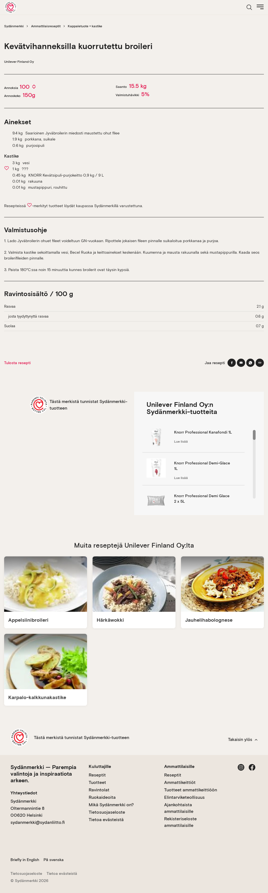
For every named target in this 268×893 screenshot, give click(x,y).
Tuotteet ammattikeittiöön (190, 789)
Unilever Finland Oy (19, 62)
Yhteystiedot (23, 792)
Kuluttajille (100, 766)
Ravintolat (99, 789)
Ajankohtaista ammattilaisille (178, 808)
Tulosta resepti (17, 363)
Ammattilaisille (179, 766)
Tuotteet (97, 782)
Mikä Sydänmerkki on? (111, 804)
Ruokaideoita (102, 797)
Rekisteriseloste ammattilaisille (180, 822)
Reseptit (97, 775)
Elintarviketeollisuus (184, 797)
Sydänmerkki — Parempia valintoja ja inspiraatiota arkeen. (43, 774)
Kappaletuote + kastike (85, 26)
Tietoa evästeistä (106, 819)
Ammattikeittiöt (180, 782)
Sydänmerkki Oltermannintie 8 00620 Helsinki (27, 808)
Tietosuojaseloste (107, 812)
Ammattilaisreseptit (46, 26)
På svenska (54, 859)
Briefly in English (24, 859)
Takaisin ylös (243, 739)
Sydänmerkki (14, 26)
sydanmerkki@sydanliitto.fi (37, 822)
